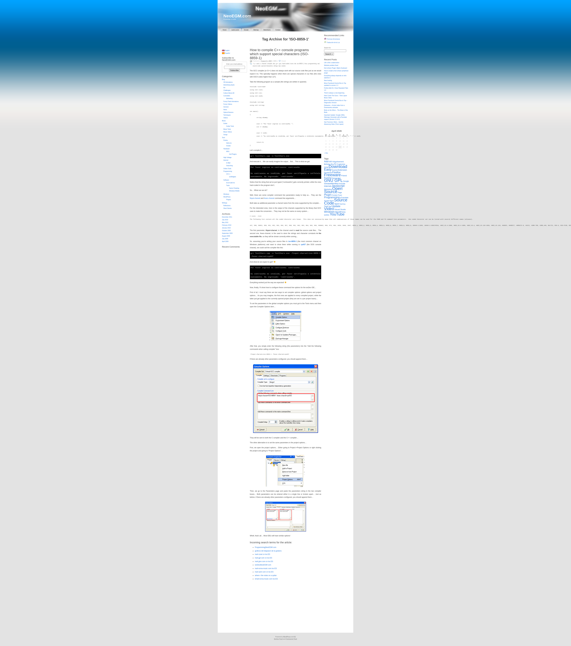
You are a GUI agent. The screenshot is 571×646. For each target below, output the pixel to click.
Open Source (333, 190)
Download (338, 166)
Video (329, 209)
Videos (225, 118)
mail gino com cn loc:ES (264, 561)
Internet (225, 160)
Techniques (227, 115)
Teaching (342, 204)
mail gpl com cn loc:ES (263, 558)
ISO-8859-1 (300, 63)
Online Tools (227, 168)
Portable (334, 195)
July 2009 (225, 239)
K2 (295, 637)
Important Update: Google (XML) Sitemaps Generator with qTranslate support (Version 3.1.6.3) (335, 117)
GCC (280, 63)
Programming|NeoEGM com (265, 547)
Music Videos (227, 132)
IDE (295, 63)
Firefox (225, 140)
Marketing (229, 98)
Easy (327, 169)
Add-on (328, 161)
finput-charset (255, 198)
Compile (269, 63)
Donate (246, 30)
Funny (328, 177)
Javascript (338, 185)
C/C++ (276, 61)
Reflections (226, 205)
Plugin (327, 194)
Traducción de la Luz (332, 42)
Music (224, 121)
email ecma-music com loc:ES (266, 579)
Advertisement (338, 162)
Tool (326, 206)
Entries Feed (278, 639)
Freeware (332, 175)
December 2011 (227, 217)
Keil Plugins (233, 154)
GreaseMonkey (331, 183)
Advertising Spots (229, 85)
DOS (274, 63)
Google (346, 181)
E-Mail (228, 163)
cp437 (303, 245)
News (225, 109)
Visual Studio (340, 209)
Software (226, 180)
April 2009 (225, 241)
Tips (280, 66)
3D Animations (228, 82)
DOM (326, 167)
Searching (229, 165)
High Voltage (227, 157)
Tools (228, 185)
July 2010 (225, 220)
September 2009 (227, 233)
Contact (278, 30)
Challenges (227, 90)
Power (340, 195)
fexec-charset (269, 198)
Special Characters (267, 66)
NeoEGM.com (237, 16)
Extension (342, 170)
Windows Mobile (234, 191)
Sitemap (256, 30)
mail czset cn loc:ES (262, 554)
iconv (291, 63)
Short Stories (227, 208)
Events (334, 170)
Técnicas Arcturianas (332, 39)
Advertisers (267, 30)
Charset (264, 63)
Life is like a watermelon (331, 62)
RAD (318, 63)
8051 (227, 151)
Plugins (228, 199)
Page (340, 193)
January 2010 (226, 228)
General (226, 107)
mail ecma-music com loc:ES (266, 568)
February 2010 (226, 225)
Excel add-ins (230, 183)
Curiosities (226, 96)
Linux (305, 63)
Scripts (228, 146)
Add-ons (229, 143)
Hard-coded (285, 63)
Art (224, 87)
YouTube (337, 214)
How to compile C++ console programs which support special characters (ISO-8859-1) (279, 54)
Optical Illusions (228, 112)
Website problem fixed (331, 65)
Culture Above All (228, 93)
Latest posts (235, 30)
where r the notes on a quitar (266, 575)
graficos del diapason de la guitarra (268, 551)
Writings (224, 203)
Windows (226, 194)
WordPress (226, 197)
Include (342, 184)
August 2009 (226, 236)
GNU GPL (333, 180)
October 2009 (226, 230)
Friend (344, 176)
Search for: (327, 48)
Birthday (327, 164)
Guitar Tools (230, 126)
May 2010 (225, 222)
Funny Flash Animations (231, 101)
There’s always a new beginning (334, 93)
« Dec (326, 153)
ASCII (258, 63)
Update (336, 206)
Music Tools (227, 129)
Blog (223, 79)
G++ (277, 63)
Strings (276, 66)
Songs (225, 134)
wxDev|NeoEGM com (263, 565)
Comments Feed (291, 639)
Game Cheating (234, 188)
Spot (336, 204)
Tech (223, 137)
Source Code (256, 66)
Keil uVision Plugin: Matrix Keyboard (335, 68)
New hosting (328, 80)
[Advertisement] (233, 39)
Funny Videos (227, 104)
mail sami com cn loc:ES (264, 572)
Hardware (226, 149)
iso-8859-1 (292, 241)
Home (225, 30)
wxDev (284, 66)
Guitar (225, 123)
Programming (312, 63)
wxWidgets (232, 177)
